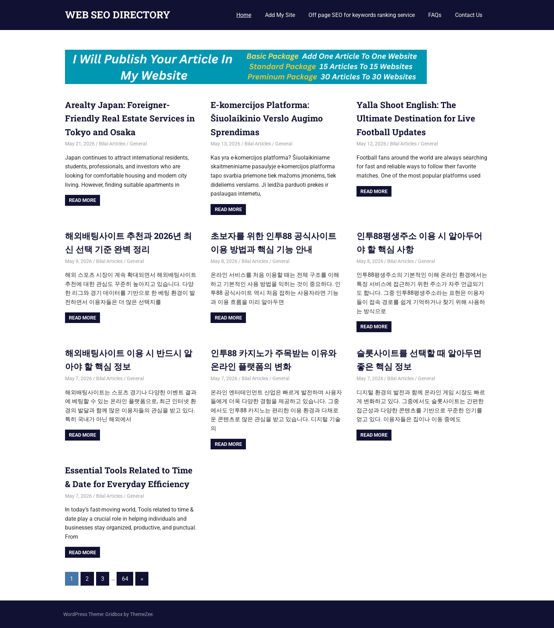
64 (125, 578)
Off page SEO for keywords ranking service (361, 15)
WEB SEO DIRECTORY (117, 14)
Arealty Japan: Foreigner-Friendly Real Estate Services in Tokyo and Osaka (130, 118)
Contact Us (468, 15)
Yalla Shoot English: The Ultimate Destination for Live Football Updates (415, 118)
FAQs (434, 15)
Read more (82, 200)
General (138, 143)
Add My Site (280, 15)
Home (243, 15)
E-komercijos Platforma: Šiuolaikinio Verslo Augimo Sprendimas (267, 118)
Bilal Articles (112, 143)
